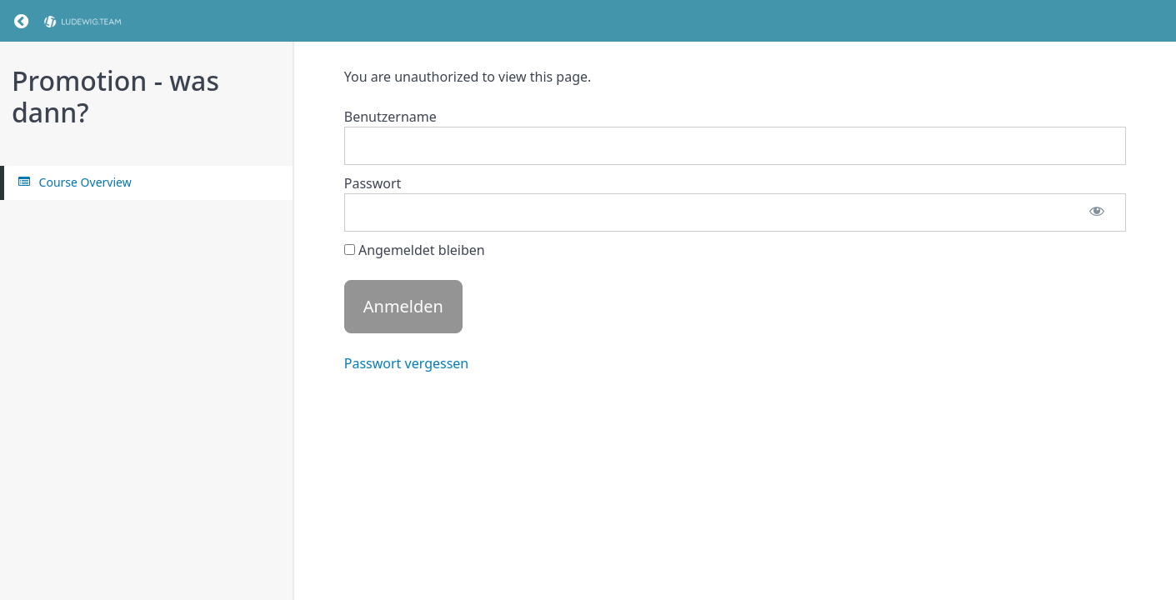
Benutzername (390, 117)
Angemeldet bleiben (414, 250)
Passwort (373, 183)
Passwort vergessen (406, 363)
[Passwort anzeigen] (1097, 212)
